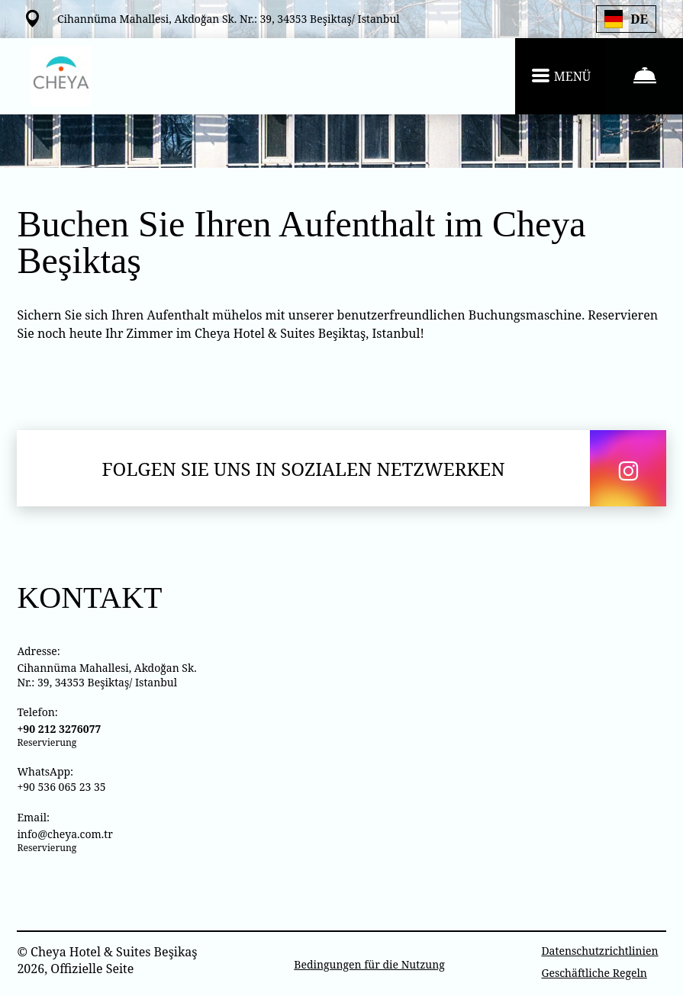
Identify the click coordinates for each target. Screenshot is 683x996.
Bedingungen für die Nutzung (369, 964)
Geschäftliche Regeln (593, 972)
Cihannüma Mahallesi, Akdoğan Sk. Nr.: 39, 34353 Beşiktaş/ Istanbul (106, 674)
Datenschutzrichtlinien (599, 950)
